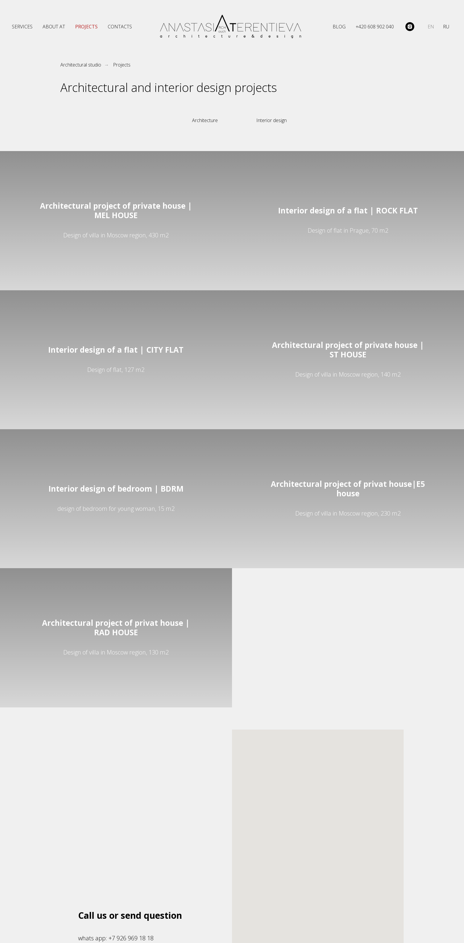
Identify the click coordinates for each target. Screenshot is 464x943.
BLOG (339, 26)
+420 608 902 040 (375, 26)
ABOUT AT (54, 26)
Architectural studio (80, 65)
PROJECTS (86, 26)
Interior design (271, 120)
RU (446, 26)
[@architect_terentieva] (409, 26)
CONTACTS (120, 26)
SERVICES (22, 26)
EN (431, 26)
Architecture (205, 120)
